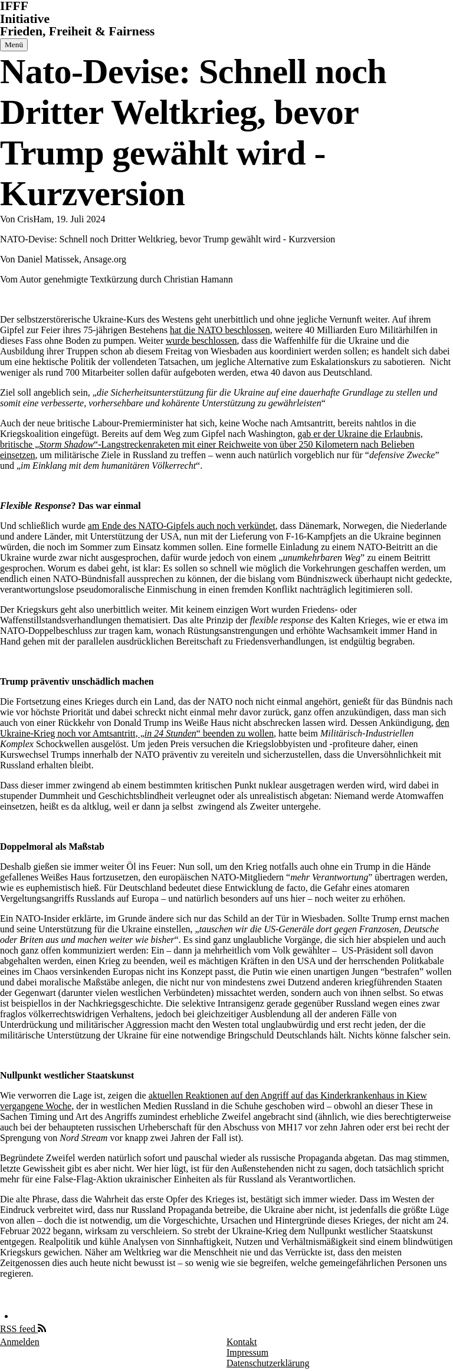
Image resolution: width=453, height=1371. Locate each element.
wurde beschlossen (201, 341)
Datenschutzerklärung (267, 1363)
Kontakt (241, 1342)
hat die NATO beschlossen (220, 330)
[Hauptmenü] (14, 44)
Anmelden (20, 1342)
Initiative (25, 19)
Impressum (247, 1352)
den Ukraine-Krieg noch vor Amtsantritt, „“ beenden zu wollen (224, 728)
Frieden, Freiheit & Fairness (77, 31)
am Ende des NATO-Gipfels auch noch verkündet (181, 526)
